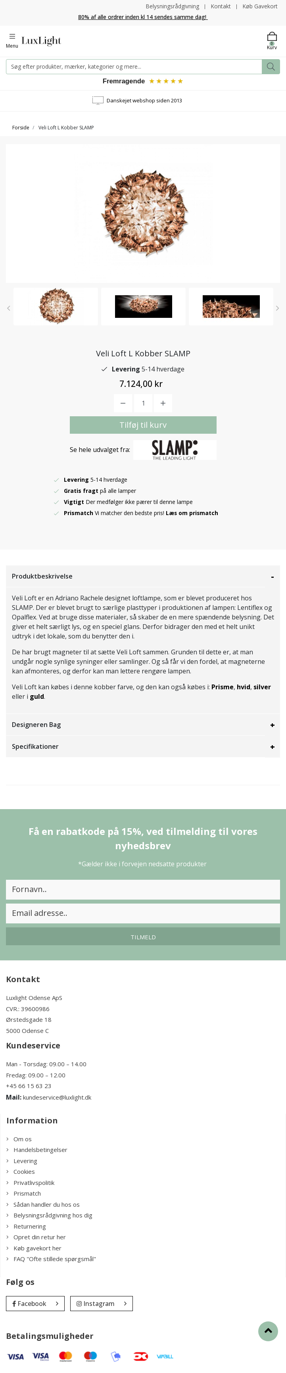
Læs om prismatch (192, 513)
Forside (20, 128)
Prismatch (23, 1194)
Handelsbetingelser (36, 1150)
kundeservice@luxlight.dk (57, 1098)
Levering (21, 1161)
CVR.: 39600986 (28, 1009)
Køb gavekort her (33, 1248)
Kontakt (221, 6)
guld (37, 697)
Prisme (222, 687)
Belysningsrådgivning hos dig (49, 1216)
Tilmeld (143, 938)
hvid (243, 687)
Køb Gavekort (260, 6)
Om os (19, 1139)
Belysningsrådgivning (172, 6)
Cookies (20, 1172)
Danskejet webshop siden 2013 (144, 100)
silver (262, 687)
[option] (56, 307)
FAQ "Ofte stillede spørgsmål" (51, 1259)
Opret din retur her (36, 1238)
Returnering (26, 1227)
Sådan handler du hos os (43, 1205)
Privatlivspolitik (30, 1183)
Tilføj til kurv (143, 425)
